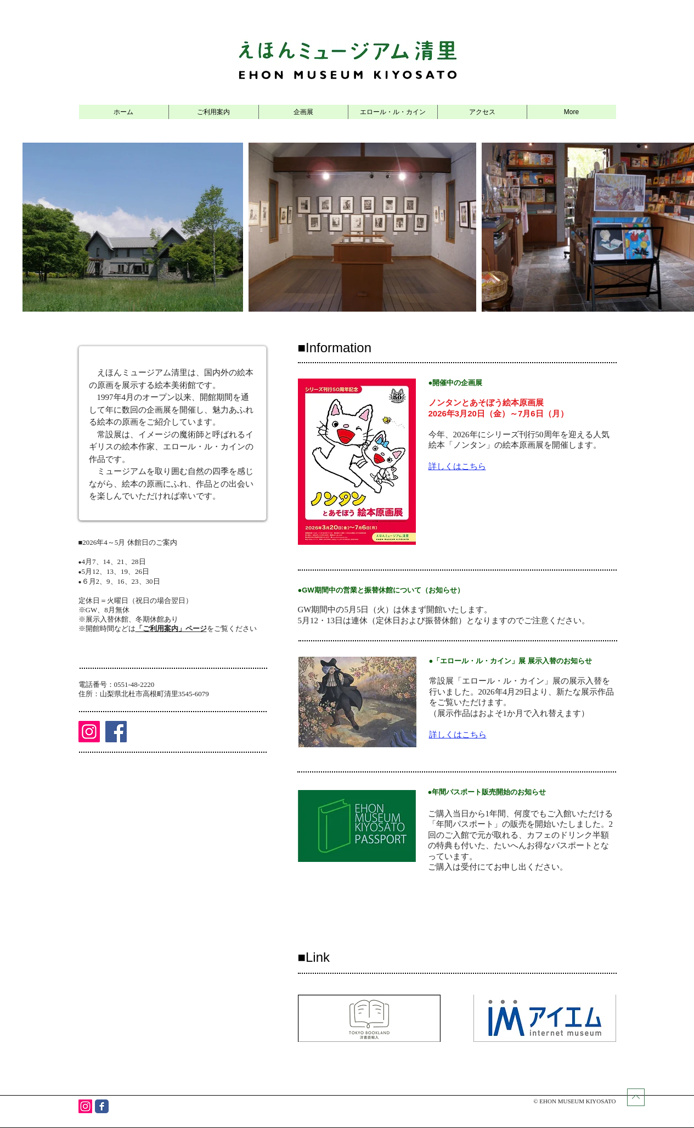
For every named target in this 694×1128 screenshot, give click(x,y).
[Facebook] (116, 731)
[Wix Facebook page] (102, 1106)
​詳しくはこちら (457, 466)
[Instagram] (89, 731)
